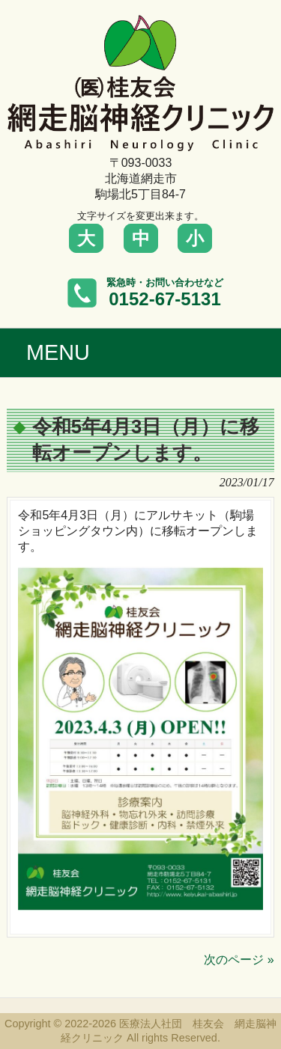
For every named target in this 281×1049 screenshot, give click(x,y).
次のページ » (239, 959)
